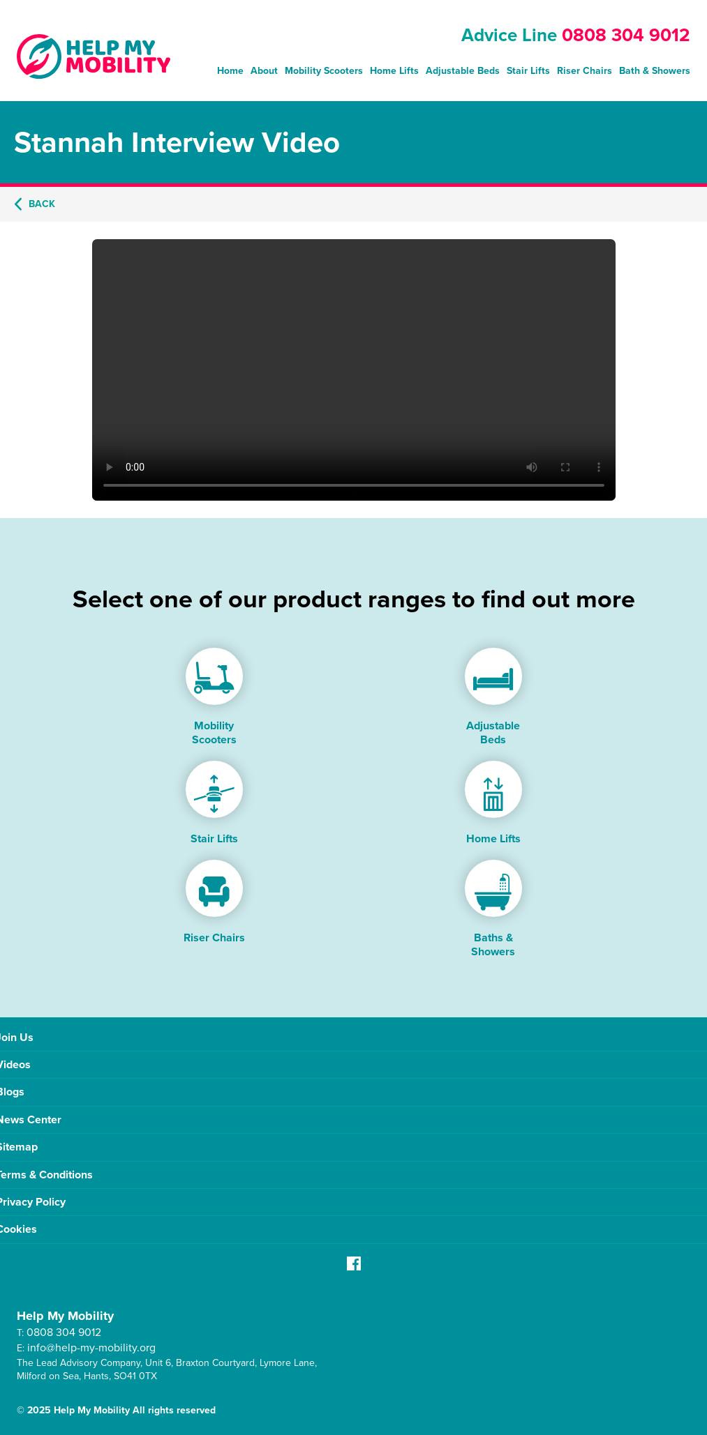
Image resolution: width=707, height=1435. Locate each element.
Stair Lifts (528, 70)
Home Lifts (394, 70)
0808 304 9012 (626, 35)
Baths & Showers (493, 944)
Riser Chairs (584, 70)
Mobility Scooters (324, 70)
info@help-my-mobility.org (91, 1347)
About (264, 70)
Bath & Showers (654, 70)
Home (230, 70)
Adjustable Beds (463, 70)
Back (35, 204)
